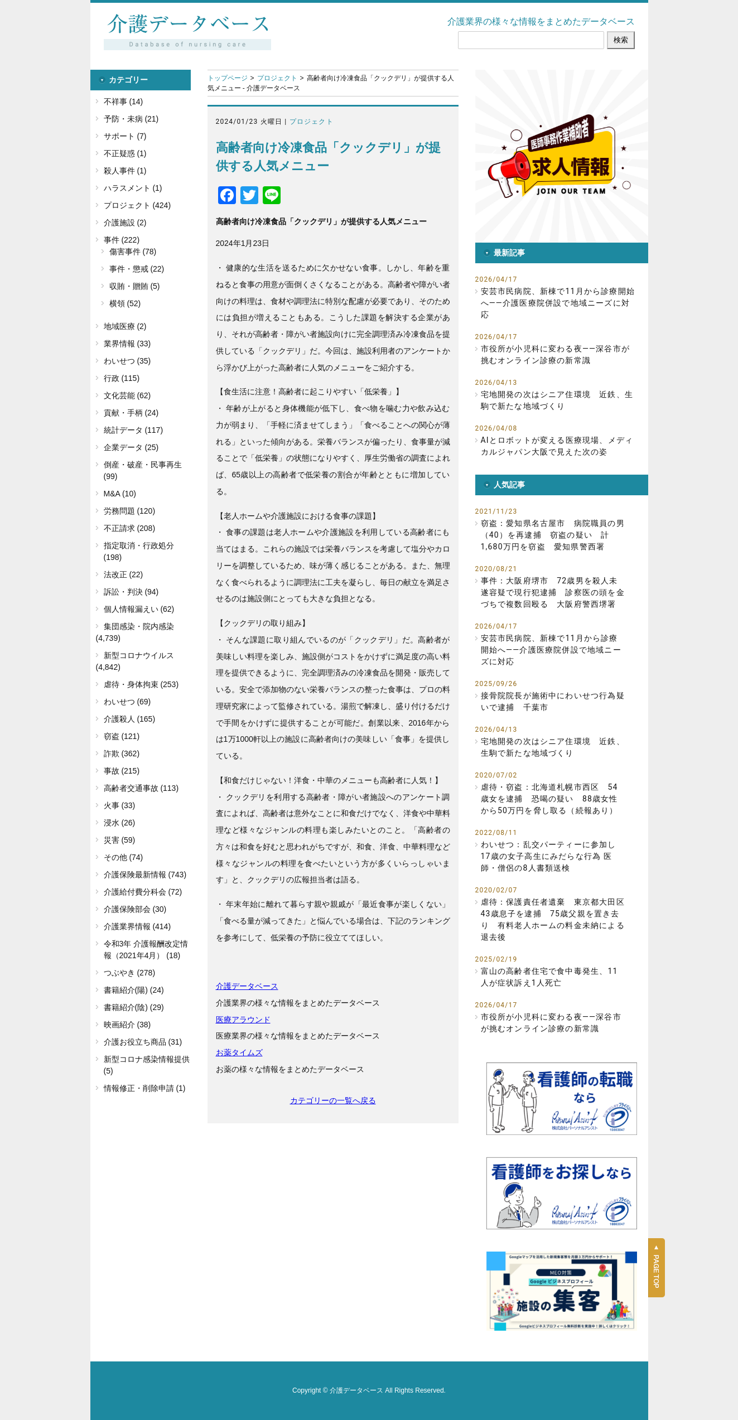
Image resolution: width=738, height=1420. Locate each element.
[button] (561, 156)
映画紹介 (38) (127, 1024)
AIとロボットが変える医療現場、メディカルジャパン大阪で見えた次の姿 (557, 446)
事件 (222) (122, 239)
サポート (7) (125, 136)
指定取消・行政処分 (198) (139, 551)
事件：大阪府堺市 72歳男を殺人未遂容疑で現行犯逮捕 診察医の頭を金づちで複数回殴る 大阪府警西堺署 (553, 592)
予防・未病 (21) (131, 118)
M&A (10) (120, 493)
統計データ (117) (133, 430)
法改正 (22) (123, 574)
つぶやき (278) (130, 972)
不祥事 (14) (123, 101)
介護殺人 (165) (130, 718)
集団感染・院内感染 (139, 626)
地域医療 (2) (125, 326)
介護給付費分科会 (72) (143, 891)
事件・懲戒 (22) (137, 268)
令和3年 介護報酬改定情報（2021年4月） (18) (146, 949)
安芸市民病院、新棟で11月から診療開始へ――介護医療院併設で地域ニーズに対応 (558, 303)
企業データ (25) (131, 447)
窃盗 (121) (122, 736)
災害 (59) (120, 839)
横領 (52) (125, 303)
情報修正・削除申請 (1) (145, 1088)
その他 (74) (123, 857)
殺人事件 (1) (125, 170)
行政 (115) (122, 378)
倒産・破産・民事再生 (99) (143, 470)
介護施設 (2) (125, 222)
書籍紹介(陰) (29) (134, 1007)
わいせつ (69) (127, 701)
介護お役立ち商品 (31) (143, 1041)
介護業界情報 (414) (137, 926)
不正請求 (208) (130, 528)
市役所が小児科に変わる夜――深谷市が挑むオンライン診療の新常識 (555, 354)
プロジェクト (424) (137, 205)
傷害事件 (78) (133, 251)
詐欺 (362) (122, 753)
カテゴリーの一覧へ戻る (333, 1100)
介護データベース (247, 986)
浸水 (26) (120, 822)
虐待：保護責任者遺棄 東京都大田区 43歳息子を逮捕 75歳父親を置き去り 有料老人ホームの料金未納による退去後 (553, 919)
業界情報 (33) (127, 343)
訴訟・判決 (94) (131, 591)
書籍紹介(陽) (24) (134, 990)
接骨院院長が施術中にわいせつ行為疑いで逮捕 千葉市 (553, 701)
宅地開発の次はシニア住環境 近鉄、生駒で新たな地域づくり (557, 400)
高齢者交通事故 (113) (141, 788)
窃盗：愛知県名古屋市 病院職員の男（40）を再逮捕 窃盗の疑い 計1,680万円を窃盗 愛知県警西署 (553, 535)
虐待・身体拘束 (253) (141, 684)
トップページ (228, 78)
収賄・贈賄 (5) (134, 286)
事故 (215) (122, 770)
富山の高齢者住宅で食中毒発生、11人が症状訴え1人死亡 (549, 977)
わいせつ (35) (127, 360)
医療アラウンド (243, 1019)
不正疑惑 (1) (125, 153)
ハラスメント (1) (133, 187)
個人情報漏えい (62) (139, 609)
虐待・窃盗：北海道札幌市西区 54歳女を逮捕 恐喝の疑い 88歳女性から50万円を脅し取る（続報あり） (549, 799)
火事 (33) (120, 805)
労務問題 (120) (130, 510)
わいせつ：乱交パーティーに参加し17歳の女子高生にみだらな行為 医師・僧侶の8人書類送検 (548, 856)
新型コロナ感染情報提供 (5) (147, 1065)
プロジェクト (277, 78)
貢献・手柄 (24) (131, 412)
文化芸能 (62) (127, 395)
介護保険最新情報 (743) (145, 874)
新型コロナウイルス (139, 655)
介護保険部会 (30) (135, 909)
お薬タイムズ (239, 1052)
